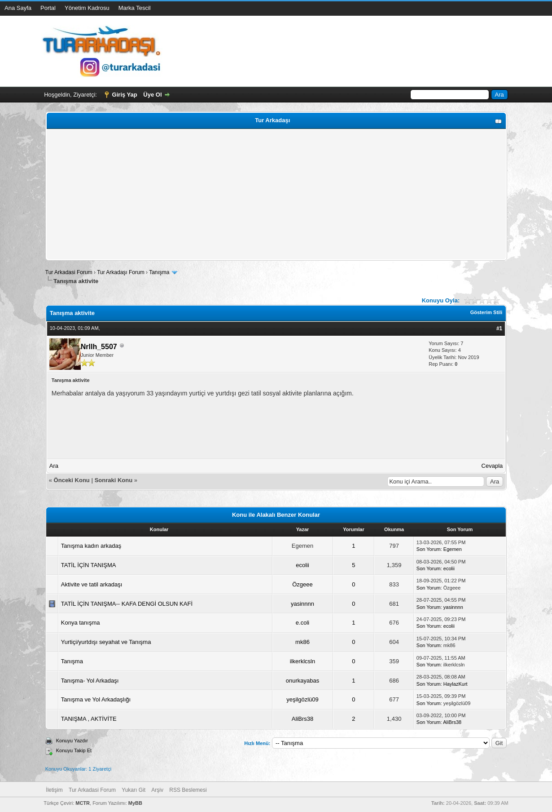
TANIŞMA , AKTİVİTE (89, 718)
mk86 (302, 642)
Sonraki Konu (114, 480)
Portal (48, 7)
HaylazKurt (455, 684)
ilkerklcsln (302, 661)
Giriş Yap (124, 94)
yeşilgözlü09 (302, 699)
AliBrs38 (302, 718)
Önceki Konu (72, 480)
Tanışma (159, 272)
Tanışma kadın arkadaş (91, 545)
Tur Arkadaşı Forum (121, 272)
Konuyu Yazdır (72, 740)
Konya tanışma (80, 622)
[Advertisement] (276, 194)
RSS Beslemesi (187, 790)
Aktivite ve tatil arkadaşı (92, 584)
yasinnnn (302, 603)
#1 (499, 328)
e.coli (302, 622)
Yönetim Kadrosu (87, 7)
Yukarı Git (133, 790)
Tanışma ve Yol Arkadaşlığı (96, 699)
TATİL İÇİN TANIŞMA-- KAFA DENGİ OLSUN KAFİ (127, 603)
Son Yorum (428, 549)
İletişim (54, 790)
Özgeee (302, 584)
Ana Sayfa (17, 7)
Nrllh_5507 (99, 347)
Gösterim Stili (486, 312)
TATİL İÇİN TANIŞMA (88, 565)
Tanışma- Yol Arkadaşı (90, 680)
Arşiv (157, 790)
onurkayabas (302, 680)
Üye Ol (152, 94)
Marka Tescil (134, 7)
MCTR (82, 803)
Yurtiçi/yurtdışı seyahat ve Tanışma (106, 642)
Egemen (452, 549)
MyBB (135, 803)
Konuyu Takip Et (74, 750)
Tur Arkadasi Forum (68, 272)
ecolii (302, 565)
